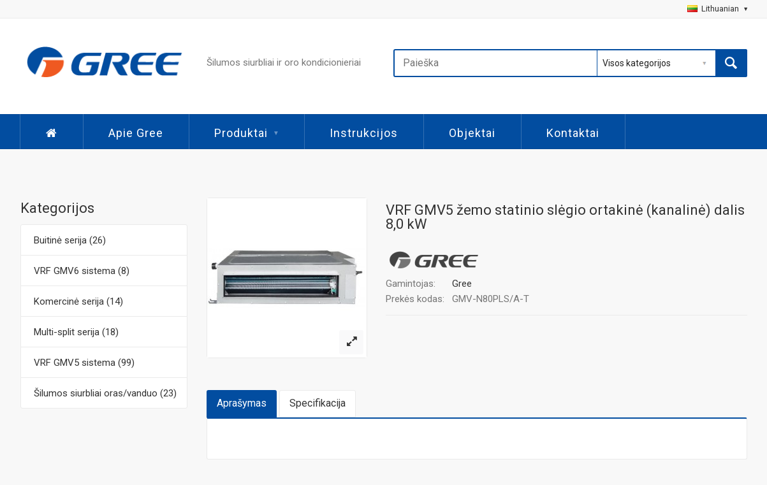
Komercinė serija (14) (78, 301)
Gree (462, 283)
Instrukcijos (364, 133)
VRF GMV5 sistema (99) (84, 362)
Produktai (246, 133)
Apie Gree (135, 133)
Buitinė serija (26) (70, 240)
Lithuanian (717, 8)
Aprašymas (242, 403)
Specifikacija (317, 403)
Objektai (472, 133)
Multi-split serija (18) (76, 332)
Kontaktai (572, 133)
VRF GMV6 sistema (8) (81, 271)
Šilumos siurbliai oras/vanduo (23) (105, 393)
